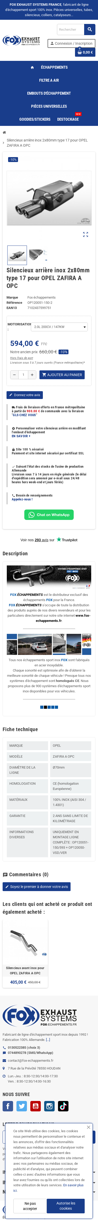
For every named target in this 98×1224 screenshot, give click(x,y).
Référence (14, 303)
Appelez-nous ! (22, 499)
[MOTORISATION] (59, 327)
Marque (12, 297)
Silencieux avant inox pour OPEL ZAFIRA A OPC (25, 970)
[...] (48, 1040)
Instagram (49, 1106)
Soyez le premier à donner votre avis (36, 887)
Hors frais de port (21, 358)
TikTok (63, 1106)
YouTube (35, 1106)
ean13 (12, 308)
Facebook (8, 1106)
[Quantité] (23, 375)
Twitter (21, 1106)
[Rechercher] (76, 29)
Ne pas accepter (30, 1206)
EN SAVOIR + (21, 436)
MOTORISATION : (18, 326)
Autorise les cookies (65, 1205)
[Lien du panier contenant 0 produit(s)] (85, 52)
